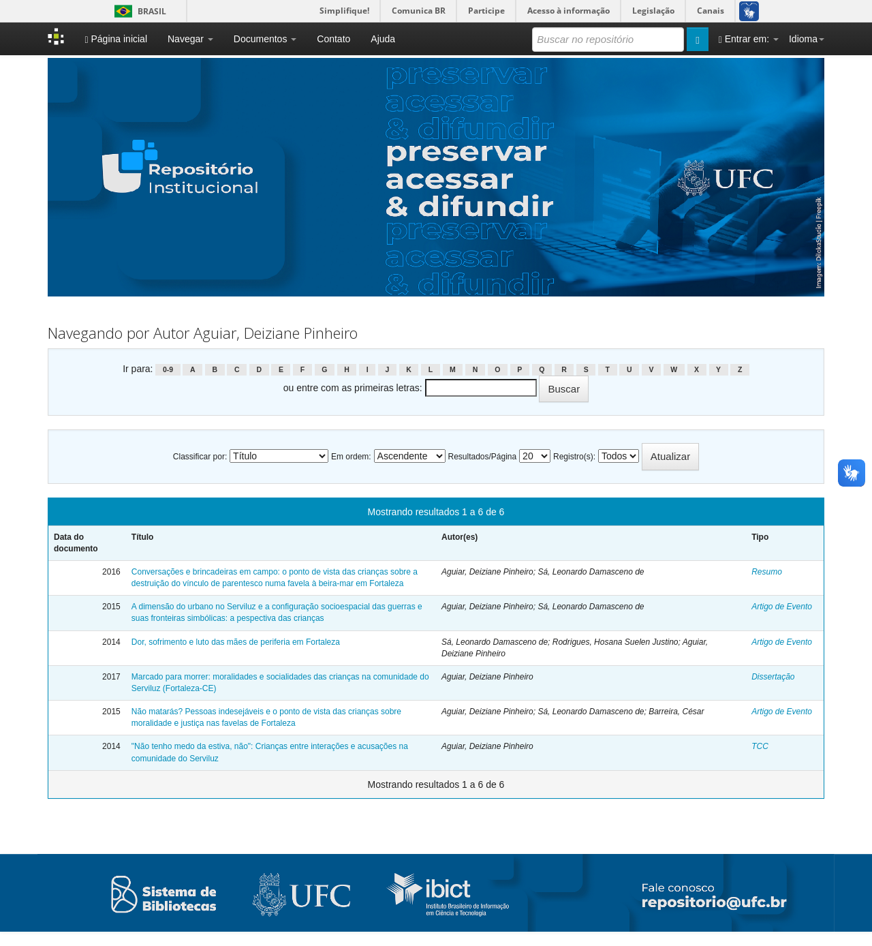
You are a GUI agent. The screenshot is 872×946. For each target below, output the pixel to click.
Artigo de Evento (781, 606)
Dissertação (772, 677)
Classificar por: (200, 456)
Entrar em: (749, 39)
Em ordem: (351, 456)
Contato (333, 38)
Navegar (190, 38)
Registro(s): (574, 456)
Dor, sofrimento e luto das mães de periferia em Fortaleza (235, 642)
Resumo (766, 572)
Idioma (806, 38)
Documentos (265, 38)
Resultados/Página (482, 456)
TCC (759, 746)
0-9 (168, 369)
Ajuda (383, 38)
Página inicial (115, 39)
